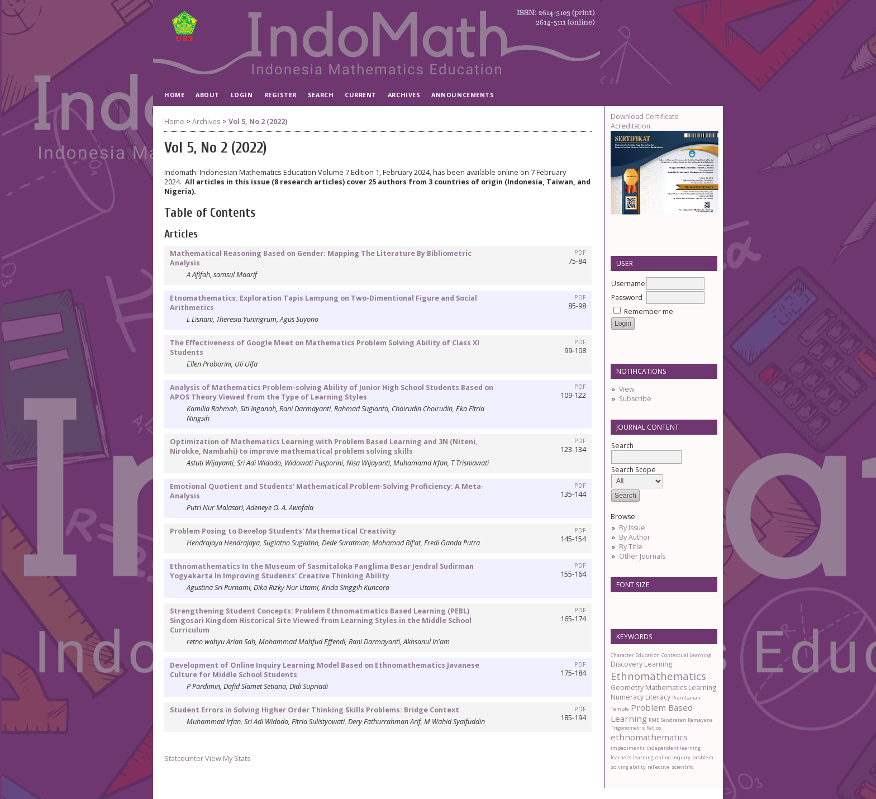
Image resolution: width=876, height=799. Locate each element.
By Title (630, 546)
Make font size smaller (620, 604)
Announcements (462, 95)
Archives (404, 95)
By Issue (632, 527)
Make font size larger (656, 604)
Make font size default (638, 604)
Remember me (648, 311)
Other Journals (642, 556)
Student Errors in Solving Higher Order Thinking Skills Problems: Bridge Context (314, 710)
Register (280, 95)
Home (174, 95)
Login (242, 95)
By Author (634, 537)
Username (628, 283)
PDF (580, 252)
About (208, 95)
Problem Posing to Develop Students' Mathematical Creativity (283, 531)
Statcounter (183, 758)
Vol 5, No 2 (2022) (257, 121)
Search (321, 95)
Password (626, 297)
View (626, 389)
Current (361, 95)
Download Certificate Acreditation (645, 121)
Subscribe (635, 398)
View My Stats (228, 758)
